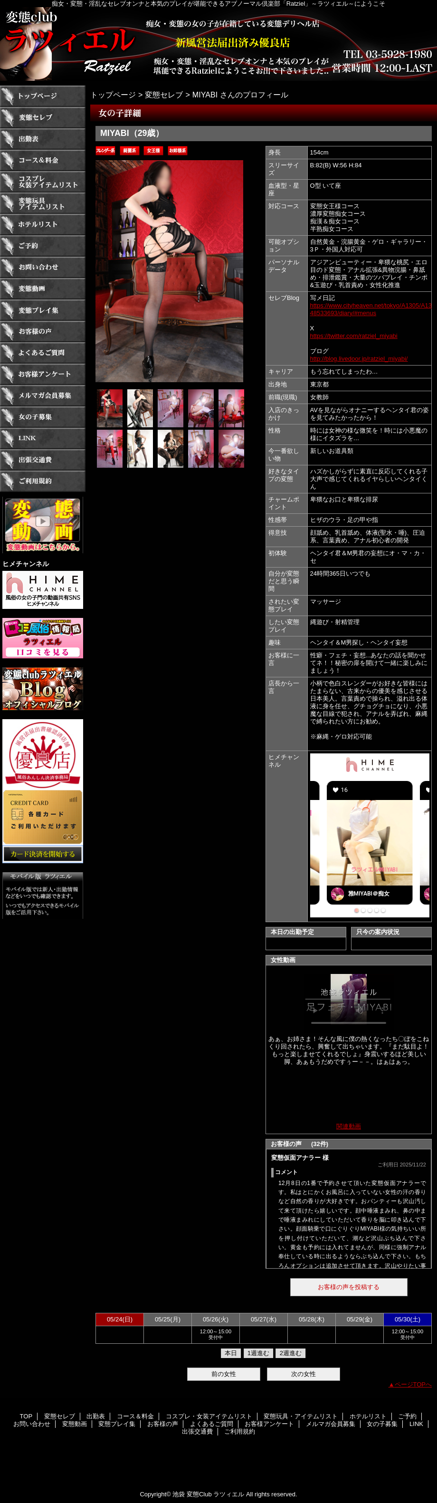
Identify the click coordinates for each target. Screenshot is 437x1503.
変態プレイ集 (43, 310)
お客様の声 (43, 331)
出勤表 (43, 139)
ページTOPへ (413, 1384)
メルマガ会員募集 (43, 395)
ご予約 (43, 246)
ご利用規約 (43, 481)
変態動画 (43, 288)
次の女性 (303, 1374)
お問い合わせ (43, 267)
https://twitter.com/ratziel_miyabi (354, 335)
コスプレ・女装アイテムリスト (43, 182)
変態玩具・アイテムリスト (43, 203)
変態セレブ (43, 117)
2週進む (291, 1353)
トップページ (113, 94)
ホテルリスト (43, 224)
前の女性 (223, 1374)
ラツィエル (218, 44)
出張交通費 (43, 460)
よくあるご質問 (43, 353)
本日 (231, 1353)
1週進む (258, 1353)
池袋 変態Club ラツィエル (208, 1494)
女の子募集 (43, 417)
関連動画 (348, 1126)
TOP (43, 96)
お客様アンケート (43, 374)
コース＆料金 (43, 160)
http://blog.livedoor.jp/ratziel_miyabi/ (359, 358)
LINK (43, 438)
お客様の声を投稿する (349, 1287)
